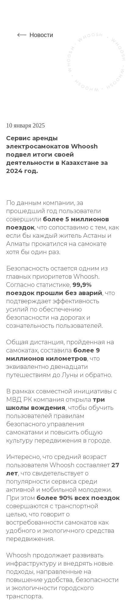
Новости (41, 35)
